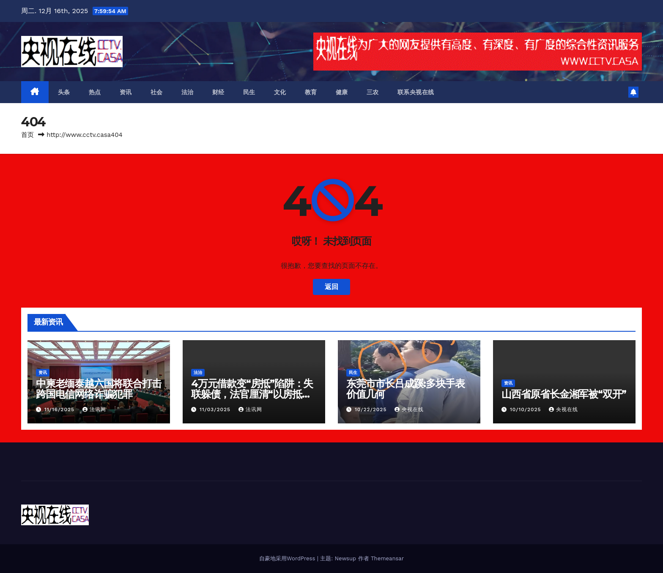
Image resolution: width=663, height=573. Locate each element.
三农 (373, 92)
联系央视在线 (415, 92)
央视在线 (409, 409)
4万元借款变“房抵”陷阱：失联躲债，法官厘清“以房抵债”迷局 (253, 394)
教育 (311, 92)
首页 (27, 135)
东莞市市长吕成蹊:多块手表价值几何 (405, 388)
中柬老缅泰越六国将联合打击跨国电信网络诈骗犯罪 (98, 388)
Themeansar (387, 558)
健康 (342, 92)
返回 (331, 287)
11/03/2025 (216, 409)
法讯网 (94, 409)
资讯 (126, 92)
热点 (95, 92)
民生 (249, 92)
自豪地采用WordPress (288, 558)
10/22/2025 (372, 409)
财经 (218, 92)
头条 (64, 92)
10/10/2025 (526, 409)
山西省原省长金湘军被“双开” (563, 394)
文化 (280, 92)
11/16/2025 (60, 409)
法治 (187, 92)
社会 (157, 92)
